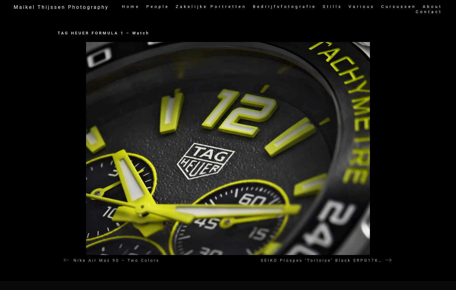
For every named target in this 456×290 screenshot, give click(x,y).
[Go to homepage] (61, 7)
